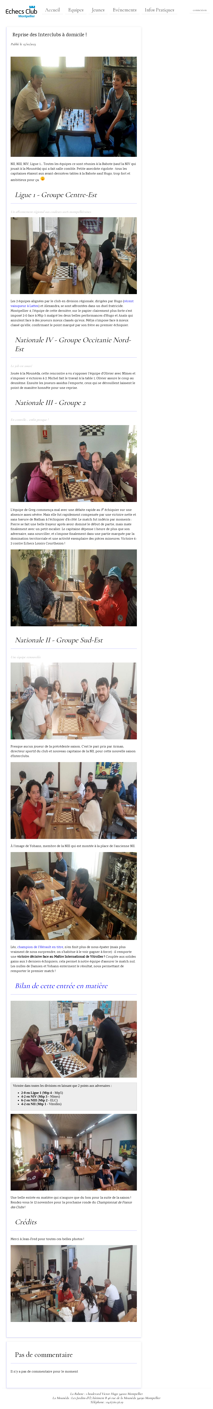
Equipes (75, 10)
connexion (200, 10)
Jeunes (98, 10)
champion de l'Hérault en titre (40, 947)
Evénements (124, 10)
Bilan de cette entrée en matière (61, 985)
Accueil (52, 10)
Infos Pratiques (159, 10)
